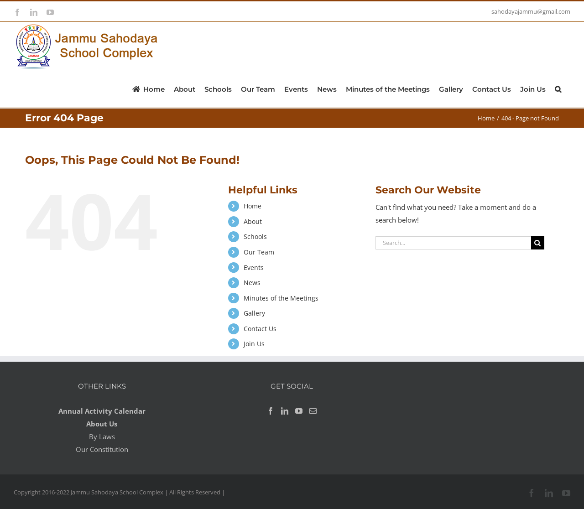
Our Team (259, 252)
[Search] (537, 242)
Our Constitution (102, 449)
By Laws (102, 436)
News (252, 282)
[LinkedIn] (284, 411)
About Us (101, 423)
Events (254, 267)
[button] (558, 88)
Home (252, 206)
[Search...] (453, 242)
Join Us (254, 343)
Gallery (254, 313)
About (253, 221)
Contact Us (260, 328)
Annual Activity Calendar (102, 411)
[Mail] (313, 411)
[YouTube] (298, 411)
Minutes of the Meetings (281, 298)
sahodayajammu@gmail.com (530, 11)
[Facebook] (270, 411)
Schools (255, 236)
